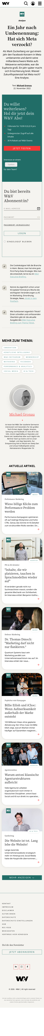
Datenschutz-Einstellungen (17, 921)
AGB (4, 924)
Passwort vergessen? (17, 225)
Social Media (11, 371)
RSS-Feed (6, 928)
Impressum (7, 907)
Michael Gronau (24, 85)
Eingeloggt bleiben (19, 241)
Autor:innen (8, 914)
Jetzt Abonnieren (22, 951)
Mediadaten (8, 931)
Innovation (10, 348)
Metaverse (9, 362)
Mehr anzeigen (22, 877)
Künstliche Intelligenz (17, 352)
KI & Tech (29, 371)
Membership (32, 357)
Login (22, 233)
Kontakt (6, 904)
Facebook (26, 362)
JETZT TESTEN (22, 148)
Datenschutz (9, 917)
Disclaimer (8, 910)
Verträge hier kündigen (15, 934)
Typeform (11, 164)
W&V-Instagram (12, 357)
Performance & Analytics (18, 366)
